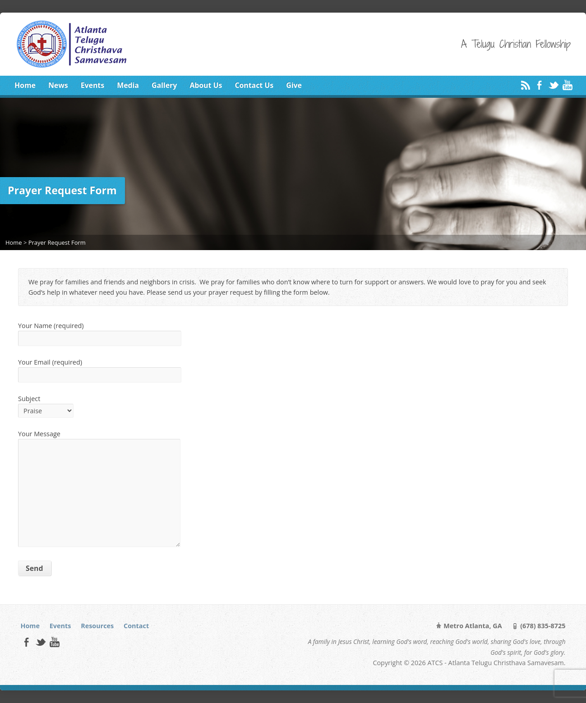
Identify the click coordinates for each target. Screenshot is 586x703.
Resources (97, 625)
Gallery (164, 85)
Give (294, 85)
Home (25, 85)
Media (128, 85)
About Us (205, 85)
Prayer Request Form (57, 242)
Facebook (539, 85)
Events (92, 85)
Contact (136, 625)
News (58, 85)
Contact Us (254, 85)
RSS (525, 85)
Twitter (553, 85)
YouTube (567, 85)
